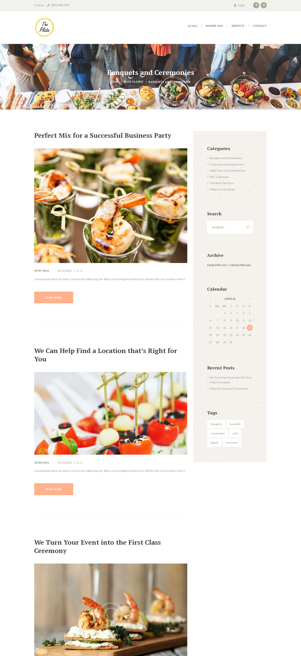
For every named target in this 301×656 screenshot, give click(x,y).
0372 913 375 (60, 5)
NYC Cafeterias (219, 177)
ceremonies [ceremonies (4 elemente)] (218, 433)
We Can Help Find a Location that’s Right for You (109, 355)
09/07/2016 (41, 271)
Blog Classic (133, 82)
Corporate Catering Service (227, 164)
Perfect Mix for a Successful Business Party (105, 135)
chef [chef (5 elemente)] (235, 433)
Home (114, 82)
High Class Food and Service (227, 170)
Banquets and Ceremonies (226, 158)
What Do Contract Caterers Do (229, 388)
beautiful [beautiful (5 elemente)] (235, 424)
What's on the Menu (222, 189)
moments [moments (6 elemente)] (232, 442)
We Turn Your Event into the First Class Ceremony (100, 547)
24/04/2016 (41, 463)
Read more (54, 297)
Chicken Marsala (240, 265)
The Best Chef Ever (222, 183)
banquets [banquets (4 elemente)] (216, 424)
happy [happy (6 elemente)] (214, 442)
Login (241, 5)
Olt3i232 (66, 271)
